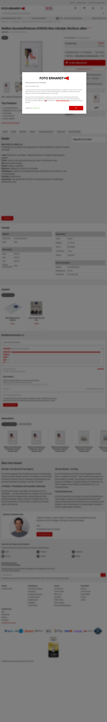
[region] (54, 93)
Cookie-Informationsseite (62, 100)
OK (76, 108)
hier (46, 100)
